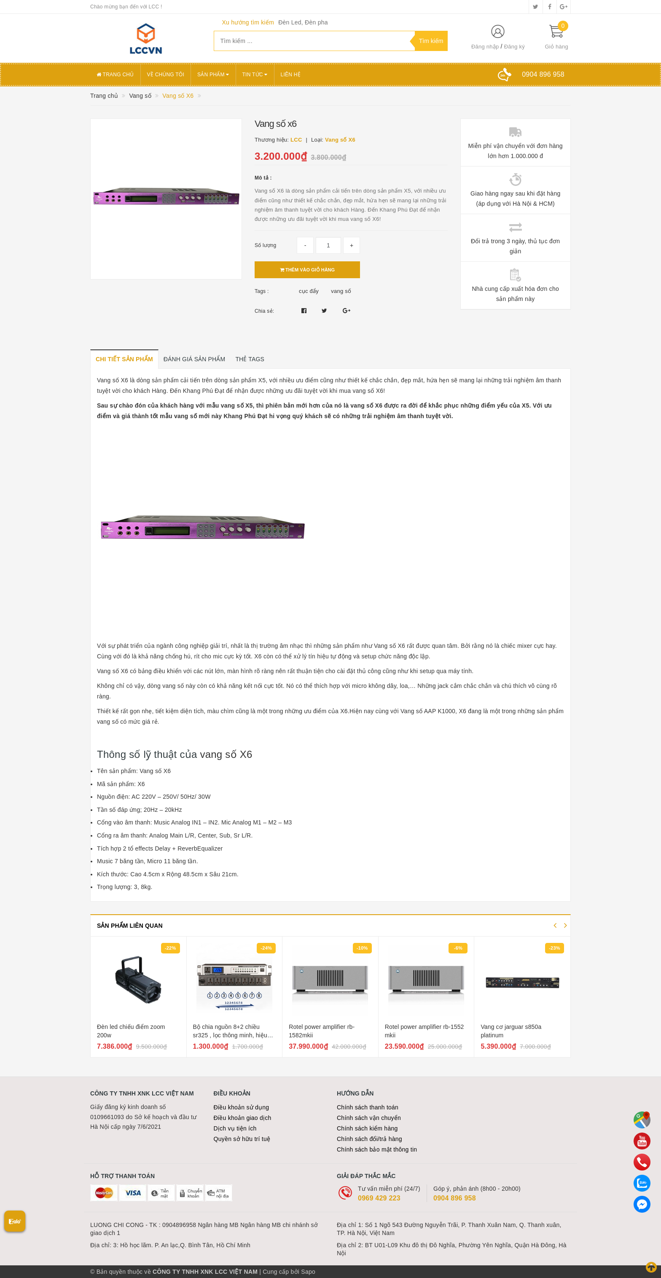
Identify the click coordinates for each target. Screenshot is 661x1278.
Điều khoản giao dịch (242, 1117)
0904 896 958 (454, 1198)
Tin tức (255, 75)
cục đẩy (309, 291)
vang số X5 (237, 405)
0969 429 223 (379, 1198)
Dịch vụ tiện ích (235, 1128)
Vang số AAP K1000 (427, 711)
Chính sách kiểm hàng (367, 1128)
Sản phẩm (213, 75)
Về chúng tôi (165, 75)
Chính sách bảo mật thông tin (377, 1149)
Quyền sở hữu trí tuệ (242, 1139)
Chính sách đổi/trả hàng (369, 1139)
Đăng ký (514, 46)
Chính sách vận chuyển (369, 1117)
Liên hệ (291, 75)
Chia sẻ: (264, 311)
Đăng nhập (485, 46)
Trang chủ (115, 75)
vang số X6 (226, 754)
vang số (341, 291)
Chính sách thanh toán (367, 1107)
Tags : (262, 291)
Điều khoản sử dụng (241, 1107)
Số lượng (265, 245)
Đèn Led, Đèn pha (303, 22)
